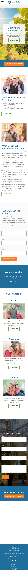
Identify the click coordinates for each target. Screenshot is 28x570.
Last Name (4, 239)
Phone (3, 454)
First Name (4, 230)
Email (2, 249)
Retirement (14, 566)
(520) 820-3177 (15, 548)
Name (3, 436)
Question (3, 464)
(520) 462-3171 (15, 550)
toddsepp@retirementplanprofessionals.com (14, 558)
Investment (14, 568)
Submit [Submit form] (5, 477)
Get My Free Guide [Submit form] (9, 259)
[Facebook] (13, 560)
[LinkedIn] (15, 560)
